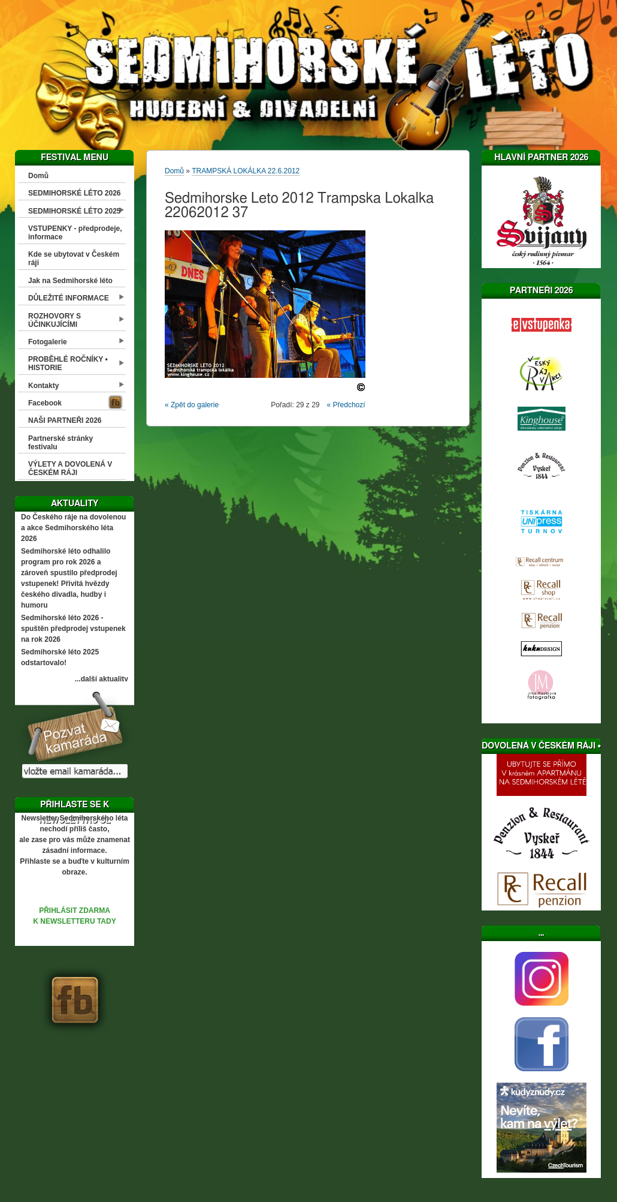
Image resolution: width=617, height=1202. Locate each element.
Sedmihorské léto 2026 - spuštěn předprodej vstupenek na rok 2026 (73, 629)
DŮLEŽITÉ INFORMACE (68, 298)
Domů (38, 176)
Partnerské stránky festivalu (60, 442)
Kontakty (43, 385)
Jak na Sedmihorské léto (70, 281)
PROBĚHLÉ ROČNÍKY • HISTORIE (68, 363)
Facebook (45, 403)
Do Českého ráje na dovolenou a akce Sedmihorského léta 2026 (73, 528)
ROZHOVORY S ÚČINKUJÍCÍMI (54, 320)
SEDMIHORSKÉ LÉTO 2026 (74, 193)
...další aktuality (101, 679)
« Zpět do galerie (192, 405)
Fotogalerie (47, 342)
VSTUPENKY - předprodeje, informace (75, 232)
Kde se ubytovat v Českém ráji (73, 258)
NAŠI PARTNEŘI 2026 (64, 420)
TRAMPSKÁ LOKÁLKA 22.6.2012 (246, 171)
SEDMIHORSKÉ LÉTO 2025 (74, 211)
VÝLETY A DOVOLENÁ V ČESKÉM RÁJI (70, 468)
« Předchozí (346, 405)
